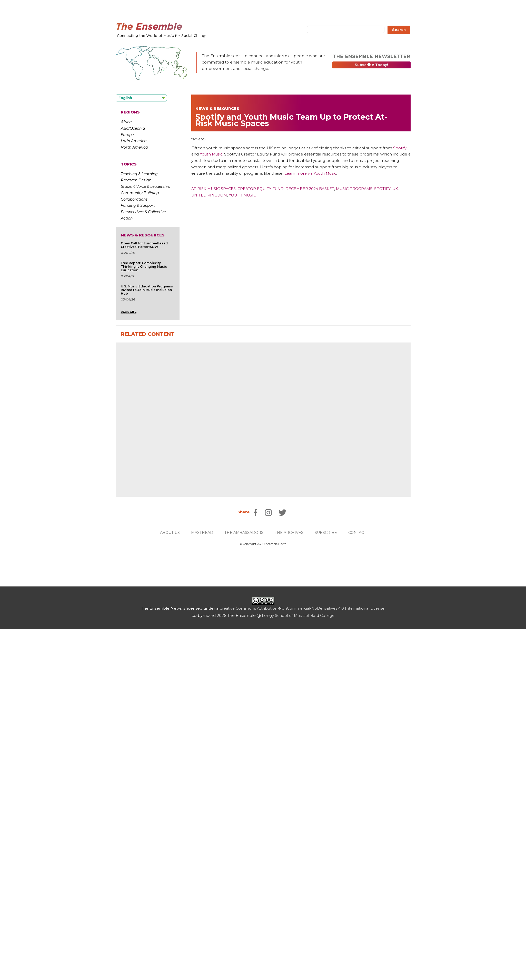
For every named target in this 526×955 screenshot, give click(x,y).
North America (134, 147)
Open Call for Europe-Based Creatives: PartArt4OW (144, 245)
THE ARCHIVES (290, 858)
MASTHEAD (200, 858)
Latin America (133, 141)
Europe (127, 134)
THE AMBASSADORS (243, 858)
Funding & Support (138, 205)
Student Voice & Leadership (145, 186)
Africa (126, 122)
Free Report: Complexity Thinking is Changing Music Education (144, 266)
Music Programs (363, 188)
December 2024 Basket (316, 188)
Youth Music (245, 195)
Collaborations (134, 199)
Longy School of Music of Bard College (298, 941)
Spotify (392, 188)
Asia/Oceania (133, 128)
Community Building (140, 193)
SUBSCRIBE (328, 858)
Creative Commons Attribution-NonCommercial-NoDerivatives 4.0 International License (302, 933)
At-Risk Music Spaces (214, 188)
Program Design (136, 180)
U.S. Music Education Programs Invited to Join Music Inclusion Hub (147, 289)
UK (405, 188)
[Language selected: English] (141, 98)
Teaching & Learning (139, 174)
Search (399, 30)
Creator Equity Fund (264, 188)
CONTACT (361, 858)
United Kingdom (210, 195)
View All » (128, 312)
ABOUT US (166, 858)
